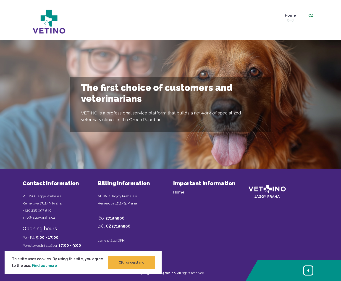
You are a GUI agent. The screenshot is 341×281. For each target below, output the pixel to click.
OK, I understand (131, 262)
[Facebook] (308, 270)
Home (290, 15)
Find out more (44, 265)
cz (310, 15)
